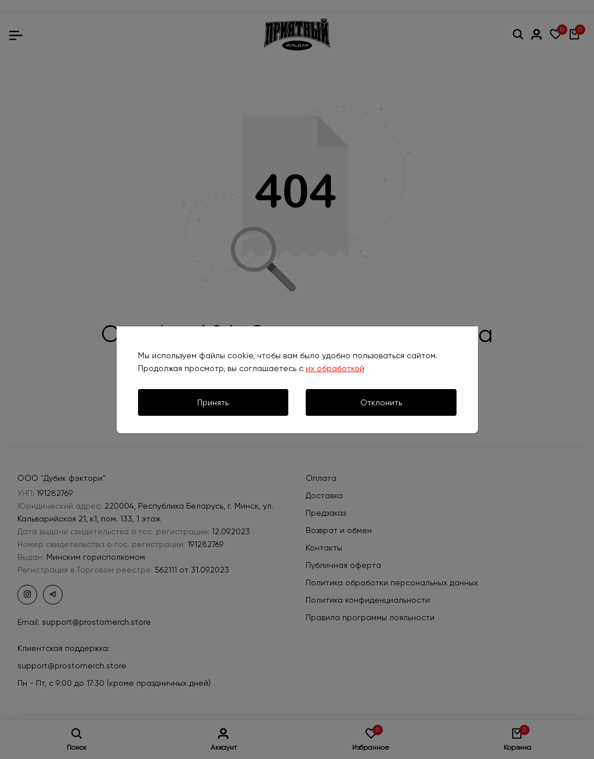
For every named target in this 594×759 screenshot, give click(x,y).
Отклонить (381, 402)
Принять (213, 402)
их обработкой (335, 368)
